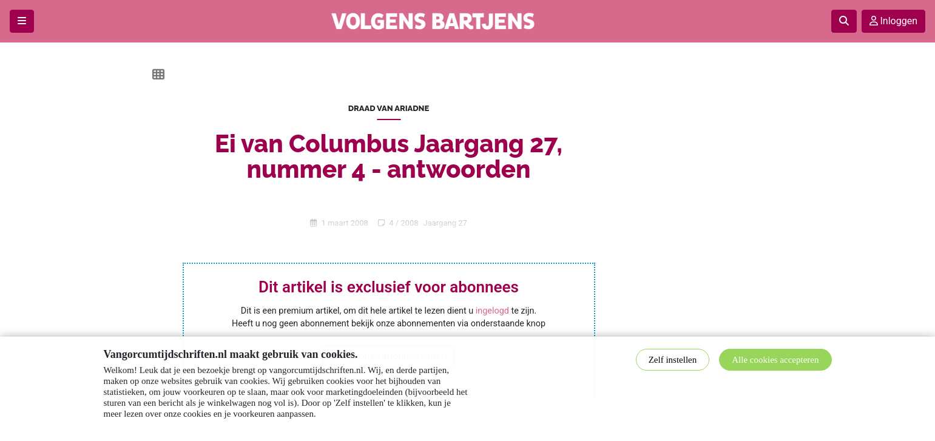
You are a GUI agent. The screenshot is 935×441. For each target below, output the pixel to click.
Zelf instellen (673, 360)
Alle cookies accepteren (775, 360)
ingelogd (492, 311)
